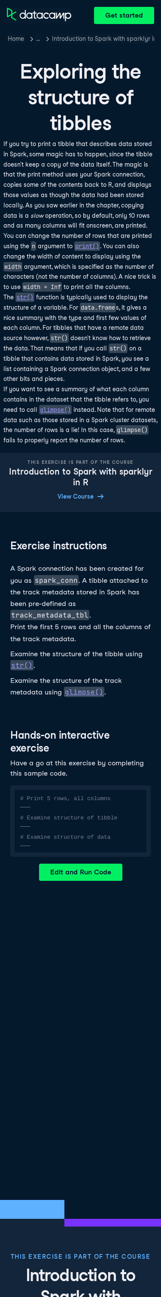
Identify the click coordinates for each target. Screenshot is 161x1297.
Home (16, 38)
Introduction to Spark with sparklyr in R (103, 38)
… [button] (38, 38)
